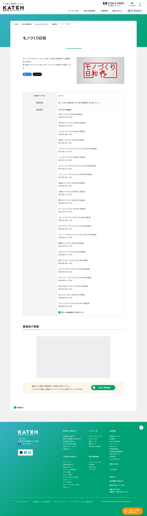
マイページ (66, 462)
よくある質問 (113, 469)
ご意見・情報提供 (104, 387)
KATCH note (113, 446)
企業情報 (104, 11)
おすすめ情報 (67, 472)
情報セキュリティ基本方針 (42, 502)
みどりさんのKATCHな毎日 (70, 477)
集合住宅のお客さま (69, 441)
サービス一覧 (73, 11)
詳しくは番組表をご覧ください (73, 312)
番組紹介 (20, 407)
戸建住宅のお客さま (69, 436)
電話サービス (92, 441)
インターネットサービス (95, 436)
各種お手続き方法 (68, 464)
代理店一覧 (66, 449)
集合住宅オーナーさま (117, 485)
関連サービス (92, 444)
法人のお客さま (114, 459)
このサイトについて (23, 502)
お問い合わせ (117, 11)
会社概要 (112, 439)
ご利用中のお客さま (69, 456)
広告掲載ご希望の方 (116, 481)
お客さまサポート (68, 467)
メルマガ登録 (66, 482)
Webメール (66, 480)
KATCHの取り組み (115, 441)
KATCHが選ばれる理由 (69, 444)
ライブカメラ (92, 470)
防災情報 (91, 464)
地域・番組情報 (89, 11)
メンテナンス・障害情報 (69, 469)
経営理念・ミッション (115, 436)
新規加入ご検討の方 (69, 431)
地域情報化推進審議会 (116, 451)
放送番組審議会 (114, 449)
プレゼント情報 (67, 475)
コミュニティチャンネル (95, 462)
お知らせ (112, 477)
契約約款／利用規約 (95, 446)
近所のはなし (92, 467)
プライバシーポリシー (61, 502)
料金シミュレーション (69, 446)
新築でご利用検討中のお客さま (72, 439)
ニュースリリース (114, 444)
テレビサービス (93, 439)
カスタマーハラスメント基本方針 (83, 502)
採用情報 (112, 456)
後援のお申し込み (115, 454)
